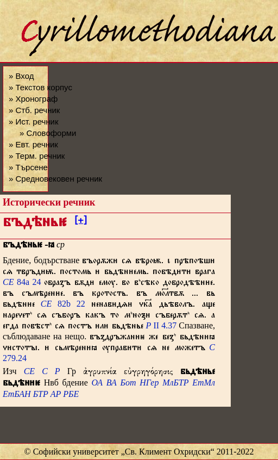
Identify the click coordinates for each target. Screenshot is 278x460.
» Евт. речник (33, 144)
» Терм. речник (37, 155)
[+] (80, 221)
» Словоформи (48, 133)
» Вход (21, 75)
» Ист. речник (34, 121)
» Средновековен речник (55, 178)
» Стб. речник (34, 110)
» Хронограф (33, 98)
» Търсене (28, 167)
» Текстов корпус (40, 87)
